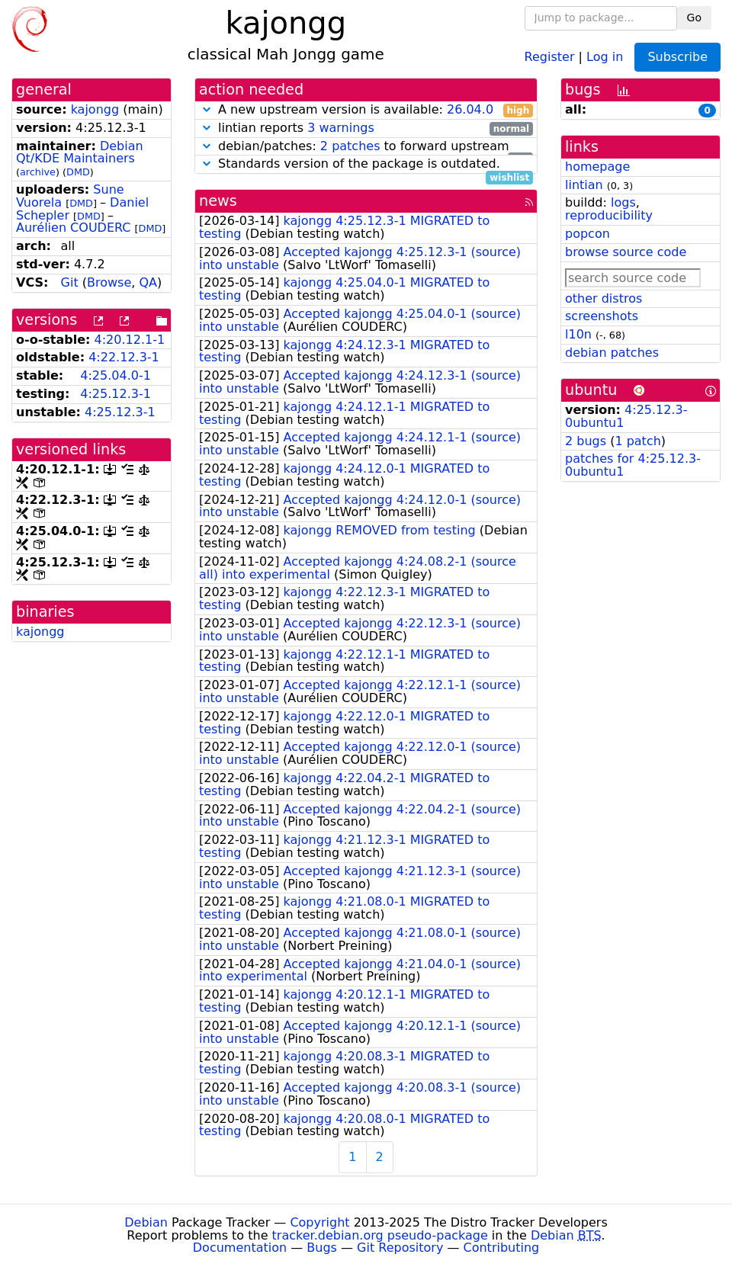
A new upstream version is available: (366, 110)
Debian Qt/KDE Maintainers (79, 152)
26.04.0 (470, 109)
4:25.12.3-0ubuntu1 (626, 416)
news (218, 201)
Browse (109, 282)
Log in (604, 56)
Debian (146, 1222)
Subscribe (677, 57)
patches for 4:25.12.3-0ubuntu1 (633, 465)
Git (70, 282)
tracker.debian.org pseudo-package (380, 1235)
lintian (584, 185)
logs (623, 202)
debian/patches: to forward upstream (366, 146)
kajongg (95, 109)
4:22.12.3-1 (123, 357)
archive (38, 172)
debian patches (612, 352)
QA (148, 282)
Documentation (240, 1247)
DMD (78, 172)
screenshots (601, 316)
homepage (597, 166)
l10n (578, 334)
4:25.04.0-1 (115, 375)
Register (550, 56)
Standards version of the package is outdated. (366, 164)
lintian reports (366, 128)
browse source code (625, 252)
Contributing (502, 1247)
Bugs (322, 1247)
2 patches (350, 146)
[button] (206, 109)
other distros (603, 298)
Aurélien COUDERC (73, 227)
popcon (587, 233)
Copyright (319, 1222)
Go (694, 17)
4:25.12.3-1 (115, 394)
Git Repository (400, 1247)
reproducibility (609, 215)
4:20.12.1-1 (130, 339)
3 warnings (340, 127)
